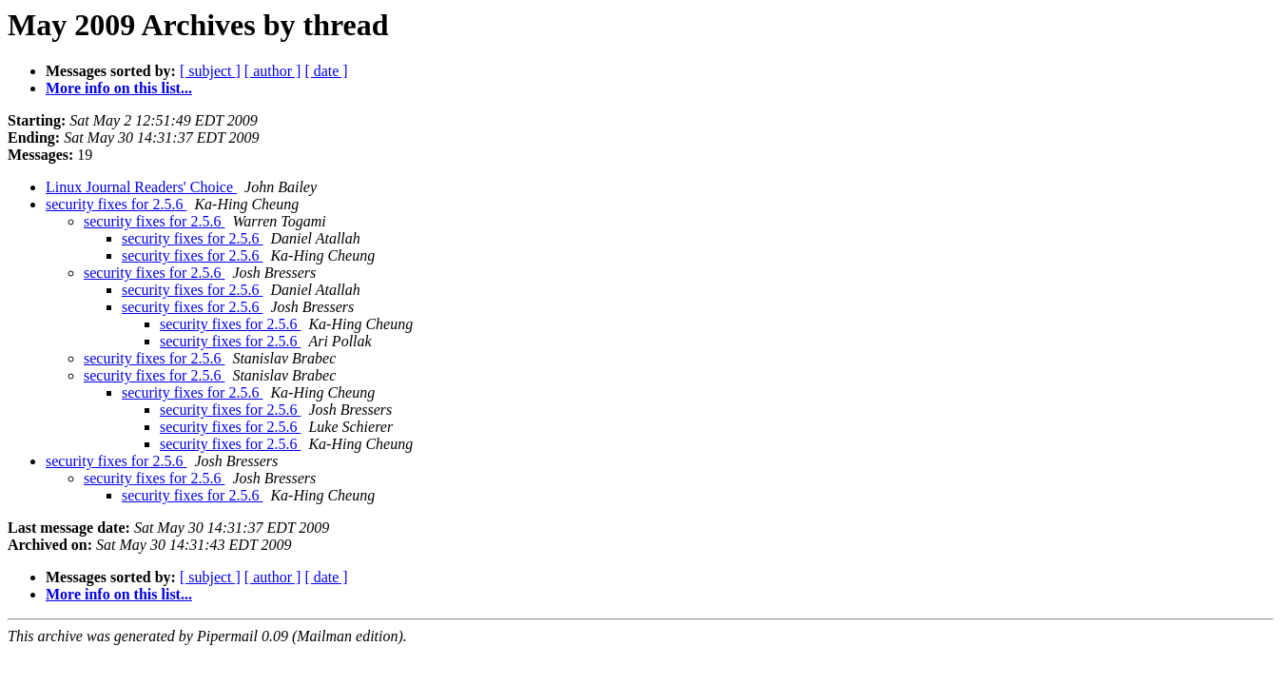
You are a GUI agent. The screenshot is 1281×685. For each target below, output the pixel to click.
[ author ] (272, 71)
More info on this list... (119, 88)
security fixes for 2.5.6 (116, 204)
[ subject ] (210, 71)
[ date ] (325, 71)
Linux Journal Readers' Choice (141, 187)
